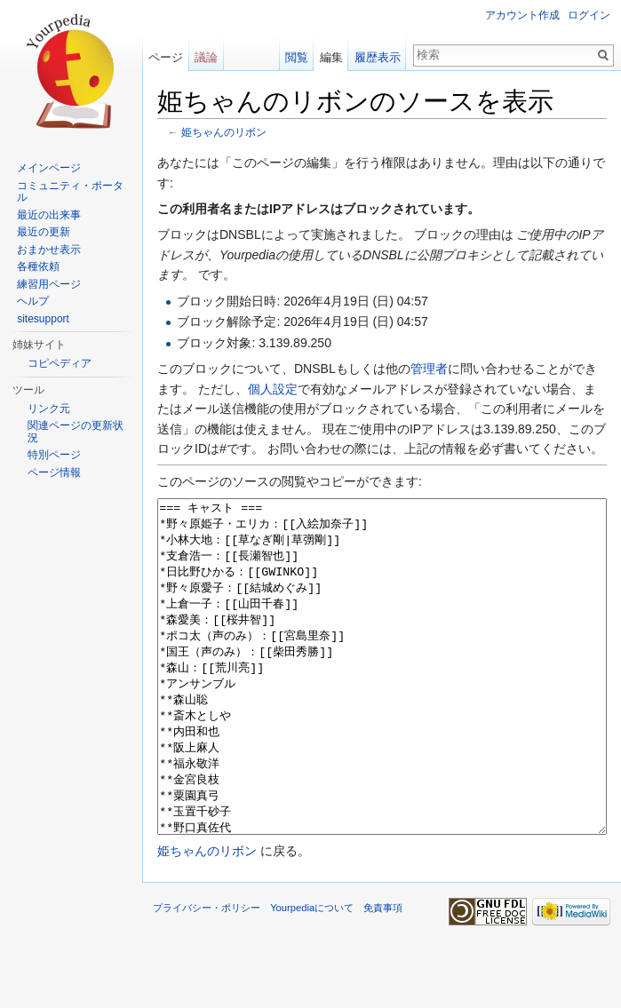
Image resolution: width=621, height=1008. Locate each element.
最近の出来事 (49, 215)
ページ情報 (54, 472)
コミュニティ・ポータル (70, 191)
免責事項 (382, 974)
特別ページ (54, 454)
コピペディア (60, 363)
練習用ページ (49, 284)
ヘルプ (33, 301)
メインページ (49, 168)
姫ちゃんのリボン (224, 132)
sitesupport (43, 319)
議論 (206, 57)
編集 (331, 57)
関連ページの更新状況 (75, 431)
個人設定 (273, 389)
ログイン (589, 15)
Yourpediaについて (312, 974)
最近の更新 (43, 232)
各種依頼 (38, 266)
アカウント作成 (522, 15)
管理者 (429, 368)
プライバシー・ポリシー (206, 974)
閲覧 (296, 57)
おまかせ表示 (49, 249)
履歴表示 (377, 57)
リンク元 (49, 408)
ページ (165, 57)
